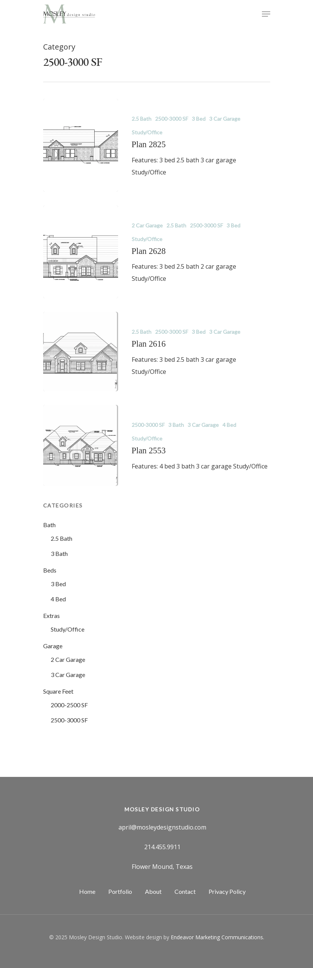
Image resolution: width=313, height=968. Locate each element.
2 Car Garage (147, 225)
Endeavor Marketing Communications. (217, 937)
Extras (51, 615)
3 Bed (199, 118)
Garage (52, 645)
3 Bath (176, 425)
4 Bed (229, 425)
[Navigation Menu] (266, 14)
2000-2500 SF (69, 704)
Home (87, 891)
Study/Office (147, 132)
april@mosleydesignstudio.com (162, 827)
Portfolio (120, 891)
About (153, 891)
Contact (185, 891)
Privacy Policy (227, 891)
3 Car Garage (224, 118)
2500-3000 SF (171, 118)
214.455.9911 (162, 847)
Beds (49, 570)
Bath (49, 524)
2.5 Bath (141, 118)
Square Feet (58, 691)
